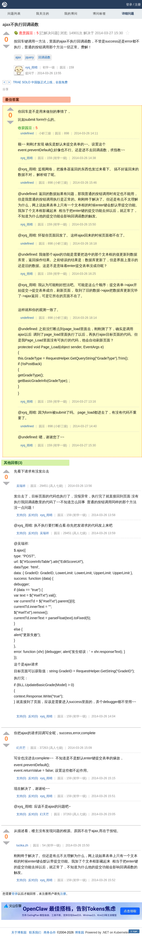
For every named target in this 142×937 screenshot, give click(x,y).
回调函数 (44, 57)
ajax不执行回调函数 (21, 24)
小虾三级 (45, 133)
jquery (29, 57)
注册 (138, 4)
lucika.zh (22, 845)
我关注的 (42, 13)
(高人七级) (56, 486)
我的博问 (70, 13)
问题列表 (14, 13)
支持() (21, 515)
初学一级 (49, 67)
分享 (6, 89)
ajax (18, 57)
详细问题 (128, 13)
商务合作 (50, 932)
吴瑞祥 (20, 486)
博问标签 (99, 13)
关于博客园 (18, 932)
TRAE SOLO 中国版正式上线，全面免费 (40, 82)
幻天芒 (20, 748)
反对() (33, 515)
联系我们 (35, 932)
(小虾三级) (61, 182)
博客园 (79, 932)
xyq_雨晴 (31, 67)
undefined (27, 133)
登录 (129, 4)
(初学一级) (60, 158)
